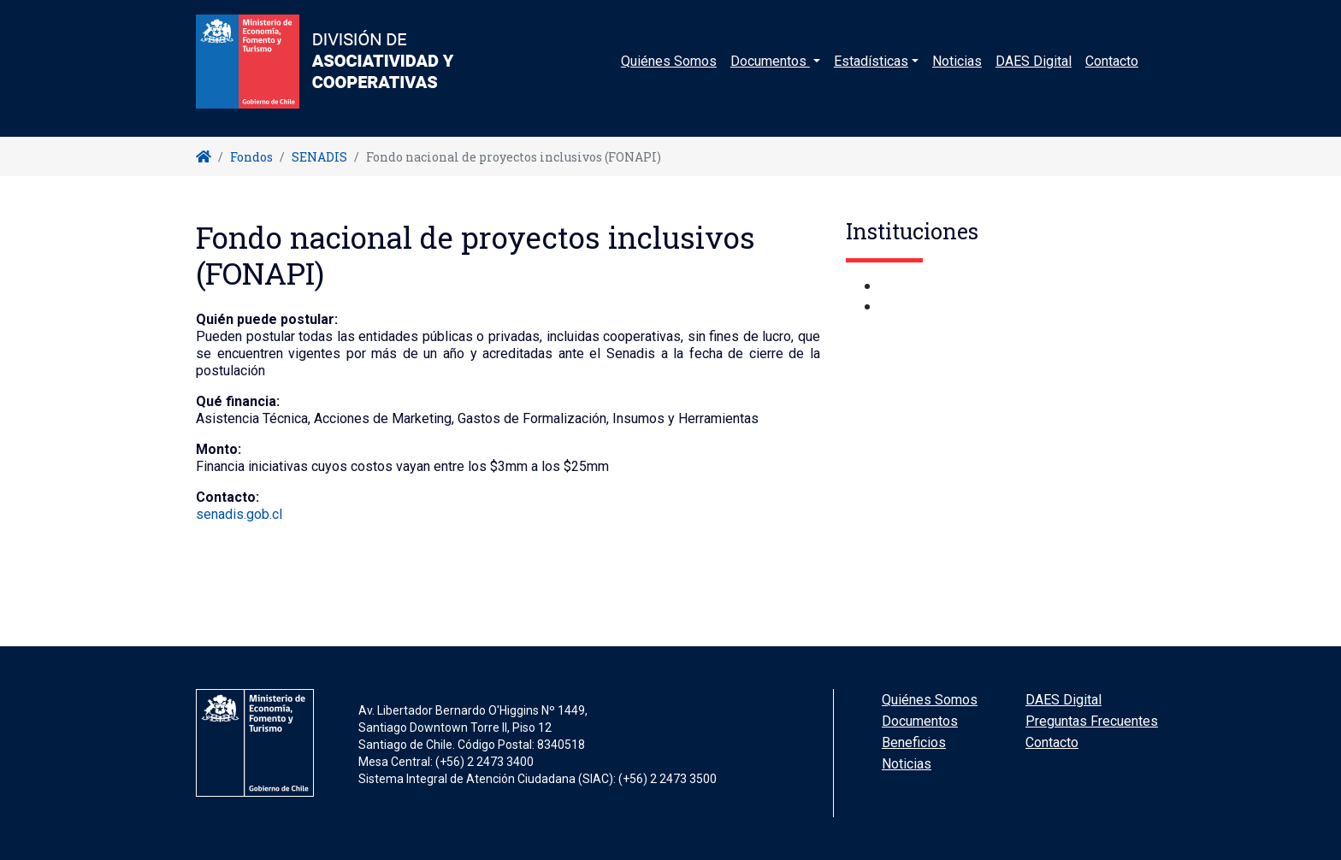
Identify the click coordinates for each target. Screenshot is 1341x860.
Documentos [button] (770, 72)
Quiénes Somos (669, 72)
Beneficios (914, 742)
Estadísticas (871, 72)
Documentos (920, 721)
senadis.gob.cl (239, 514)
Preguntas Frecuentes (1091, 721)
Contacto (1111, 72)
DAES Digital (1033, 72)
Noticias (957, 72)
